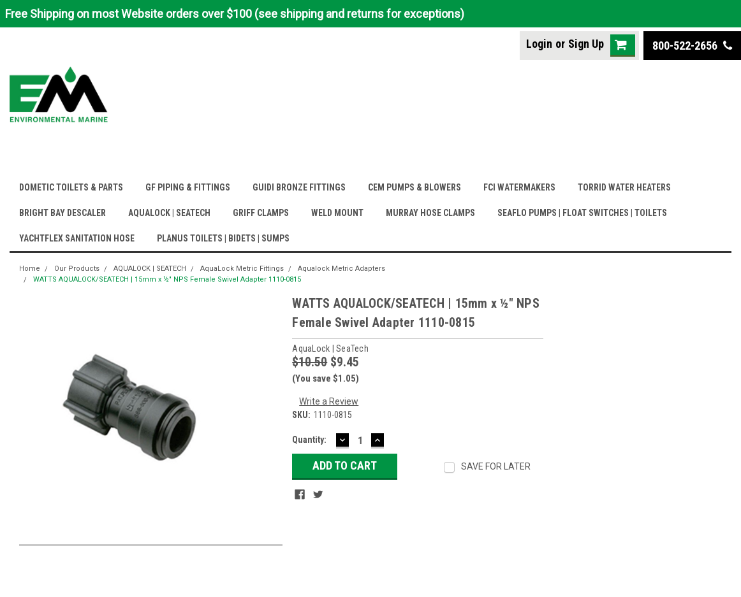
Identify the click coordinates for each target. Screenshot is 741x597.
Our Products (76, 268)
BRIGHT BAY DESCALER (62, 213)
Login (539, 43)
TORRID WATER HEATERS (624, 187)
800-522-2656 (692, 45)
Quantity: (309, 440)
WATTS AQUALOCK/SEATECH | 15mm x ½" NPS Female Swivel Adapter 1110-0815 (167, 279)
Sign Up (586, 43)
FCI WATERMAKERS (519, 187)
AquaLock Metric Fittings (242, 268)
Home (29, 268)
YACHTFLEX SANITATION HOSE (77, 238)
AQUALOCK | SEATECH (169, 213)
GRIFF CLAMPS (261, 213)
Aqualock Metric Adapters (341, 268)
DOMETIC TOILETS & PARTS (71, 187)
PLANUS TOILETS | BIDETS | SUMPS (223, 238)
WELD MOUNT (337, 213)
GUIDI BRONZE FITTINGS (299, 187)
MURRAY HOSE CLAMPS (430, 213)
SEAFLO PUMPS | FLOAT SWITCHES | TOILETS (582, 213)
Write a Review (328, 401)
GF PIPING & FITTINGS (187, 187)
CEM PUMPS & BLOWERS (414, 187)
